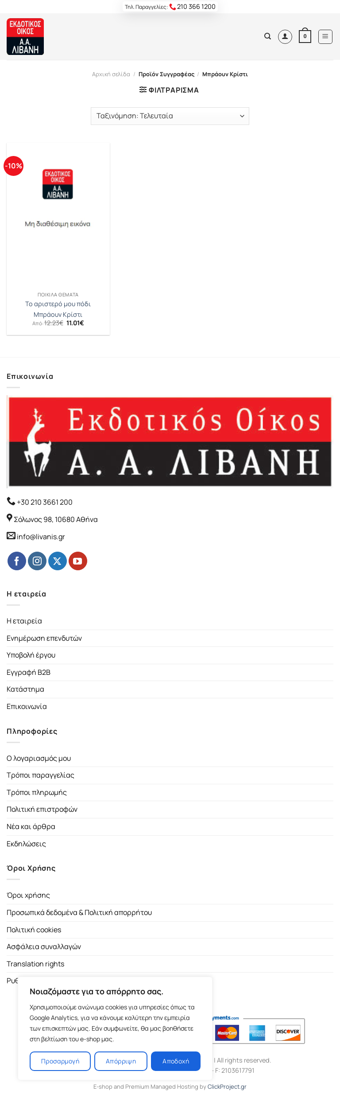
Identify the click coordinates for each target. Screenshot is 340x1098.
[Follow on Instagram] (37, 561)
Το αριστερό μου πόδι (58, 304)
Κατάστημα (25, 689)
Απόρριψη (121, 1061)
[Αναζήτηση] (267, 36)
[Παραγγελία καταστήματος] (170, 116)
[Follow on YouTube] (78, 561)
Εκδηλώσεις (26, 844)
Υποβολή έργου (31, 655)
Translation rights (35, 964)
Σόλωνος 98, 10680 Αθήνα (56, 519)
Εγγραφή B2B (28, 672)
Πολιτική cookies (34, 929)
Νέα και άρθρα (31, 826)
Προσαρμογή (60, 1061)
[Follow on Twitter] (57, 561)
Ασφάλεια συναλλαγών (44, 946)
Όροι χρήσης (28, 895)
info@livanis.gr (41, 536)
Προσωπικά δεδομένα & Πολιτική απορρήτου (79, 912)
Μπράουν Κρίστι (58, 315)
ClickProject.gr (227, 1086)
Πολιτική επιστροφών (42, 809)
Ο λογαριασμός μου (39, 758)
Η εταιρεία (24, 621)
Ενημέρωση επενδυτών (44, 638)
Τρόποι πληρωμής (37, 792)
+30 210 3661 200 (44, 502)
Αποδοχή (175, 1061)
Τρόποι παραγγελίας (40, 775)
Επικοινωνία (27, 706)
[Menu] (325, 37)
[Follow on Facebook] (17, 561)
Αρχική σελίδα (111, 74)
